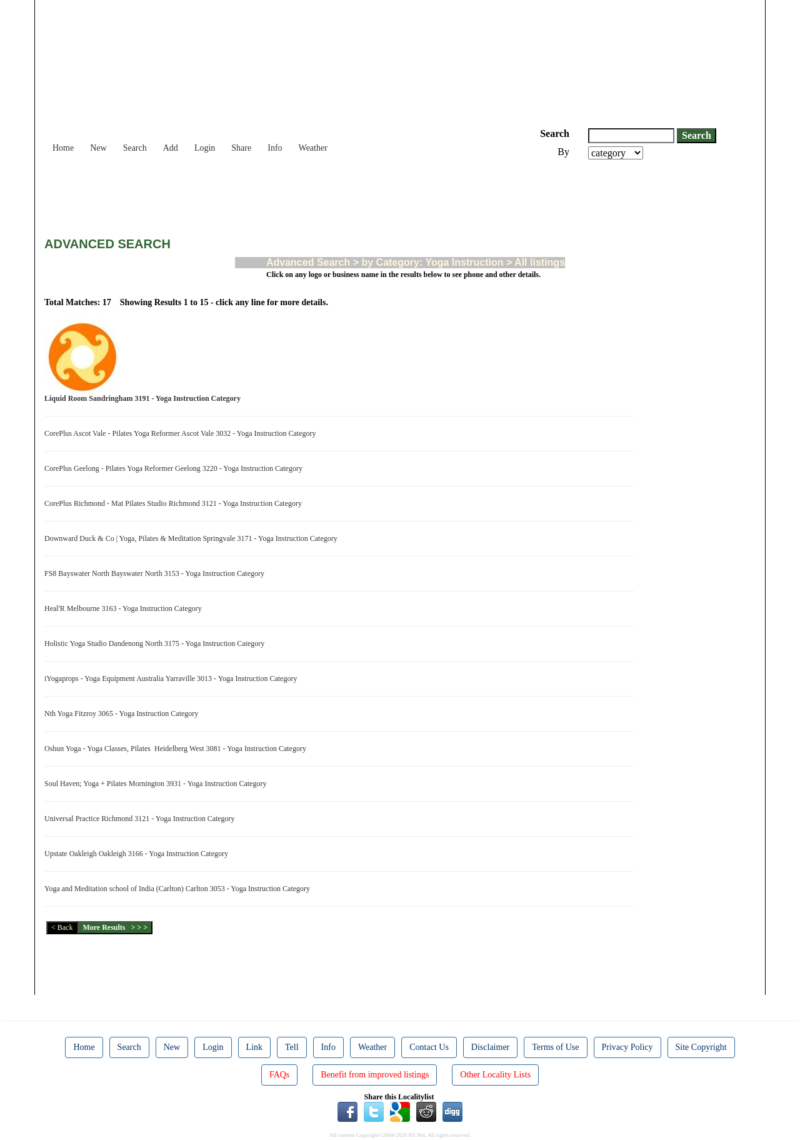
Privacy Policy (627, 1047)
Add (170, 148)
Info (275, 148)
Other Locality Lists (495, 1074)
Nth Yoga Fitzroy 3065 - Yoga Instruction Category (123, 713)
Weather (313, 148)
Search (135, 148)
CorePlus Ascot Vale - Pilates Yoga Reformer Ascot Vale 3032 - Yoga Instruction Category (182, 433)
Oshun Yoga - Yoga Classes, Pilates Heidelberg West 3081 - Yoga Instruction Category (177, 748)
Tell (292, 1047)
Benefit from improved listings (375, 1074)
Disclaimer (490, 1047)
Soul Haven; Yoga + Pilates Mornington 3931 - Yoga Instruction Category (157, 783)
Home (63, 148)
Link (254, 1047)
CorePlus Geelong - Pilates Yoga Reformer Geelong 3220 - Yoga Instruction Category (175, 468)
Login (204, 148)
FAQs (279, 1074)
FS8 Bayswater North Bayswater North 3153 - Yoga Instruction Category (156, 573)
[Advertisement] (271, 194)
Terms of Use (555, 1047)
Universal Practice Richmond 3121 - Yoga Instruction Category (141, 818)
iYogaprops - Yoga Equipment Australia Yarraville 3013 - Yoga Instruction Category (172, 678)
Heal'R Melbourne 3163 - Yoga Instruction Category (125, 608)
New (98, 148)
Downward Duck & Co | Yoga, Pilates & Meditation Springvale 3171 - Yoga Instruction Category (192, 538)
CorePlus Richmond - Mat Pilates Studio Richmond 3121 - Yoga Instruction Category (175, 503)
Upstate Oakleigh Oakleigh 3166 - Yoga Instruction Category (138, 853)
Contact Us (429, 1047)
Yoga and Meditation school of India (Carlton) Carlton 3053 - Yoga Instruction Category (179, 888)
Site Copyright (701, 1047)
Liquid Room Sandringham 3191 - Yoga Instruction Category (144, 398)
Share (241, 148)
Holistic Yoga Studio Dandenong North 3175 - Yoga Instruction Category (156, 643)
